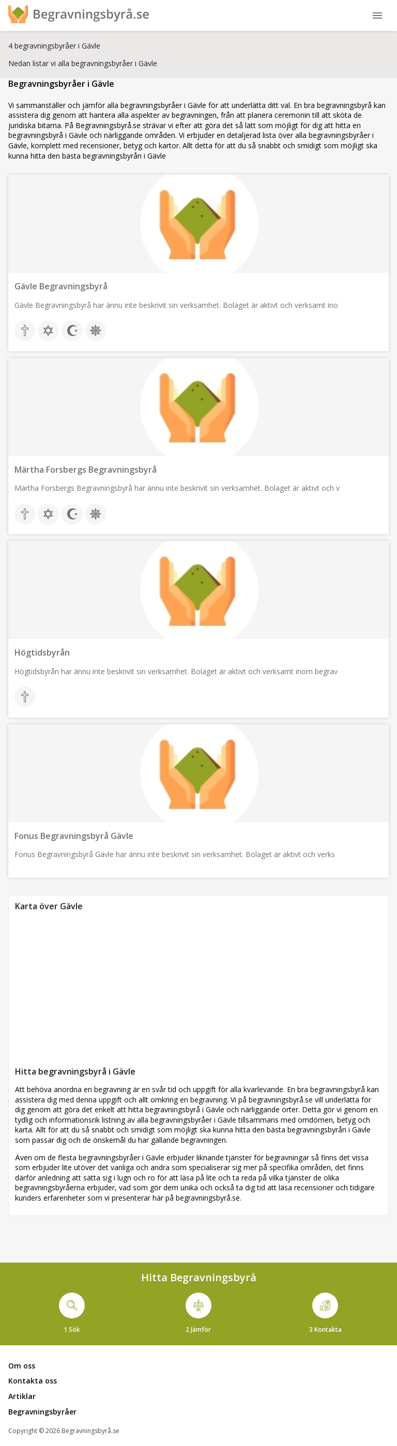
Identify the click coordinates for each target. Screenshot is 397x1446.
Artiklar (22, 1396)
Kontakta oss (32, 1381)
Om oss (21, 1366)
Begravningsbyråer (42, 1412)
